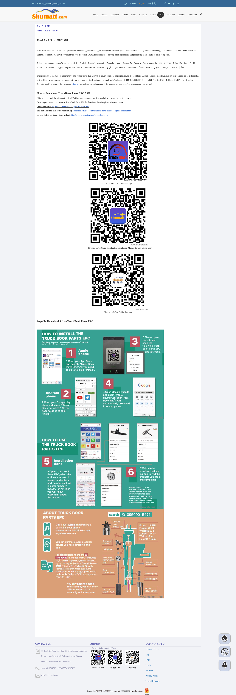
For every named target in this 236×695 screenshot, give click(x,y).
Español (133, 3)
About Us (143, 15)
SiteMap (149, 670)
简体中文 (151, 3)
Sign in (53, 3)
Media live (170, 15)
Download (114, 15)
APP (161, 15)
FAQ (148, 660)
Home (95, 15)
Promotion (192, 15)
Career (153, 15)
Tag (147, 655)
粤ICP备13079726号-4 (104, 691)
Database (181, 15)
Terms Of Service (153, 681)
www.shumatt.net (136, 691)
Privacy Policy (152, 676)
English (142, 3)
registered (60, 3)
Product (104, 15)
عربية (125, 3)
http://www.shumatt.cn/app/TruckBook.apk (70, 106)
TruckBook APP (51, 31)
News (133, 15)
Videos (125, 15)
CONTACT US (152, 649)
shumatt (75, 84)
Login (148, 665)
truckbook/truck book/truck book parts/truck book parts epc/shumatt (102, 111)
